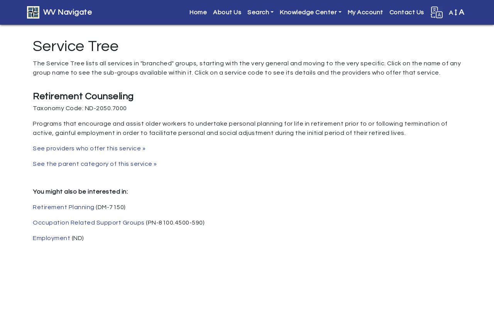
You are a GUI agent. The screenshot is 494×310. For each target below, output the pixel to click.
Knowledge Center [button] (308, 12)
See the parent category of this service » (95, 164)
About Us (227, 12)
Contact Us (406, 12)
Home (198, 12)
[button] (436, 12)
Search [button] (258, 12)
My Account (365, 12)
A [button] (456, 12)
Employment (51, 238)
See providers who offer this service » (89, 148)
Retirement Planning (64, 207)
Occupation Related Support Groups (89, 223)
